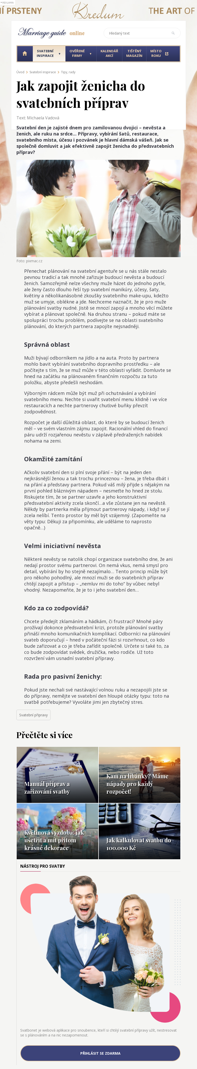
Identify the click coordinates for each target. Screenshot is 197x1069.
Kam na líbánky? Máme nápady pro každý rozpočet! (137, 783)
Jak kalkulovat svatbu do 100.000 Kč (138, 844)
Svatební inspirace (42, 72)
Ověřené (77, 53)
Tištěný (134, 53)
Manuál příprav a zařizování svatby (47, 787)
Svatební (45, 53)
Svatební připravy (33, 714)
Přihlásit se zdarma (100, 1053)
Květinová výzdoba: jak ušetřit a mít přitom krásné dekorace (54, 840)
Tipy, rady (68, 72)
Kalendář (109, 53)
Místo (156, 53)
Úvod (20, 72)
